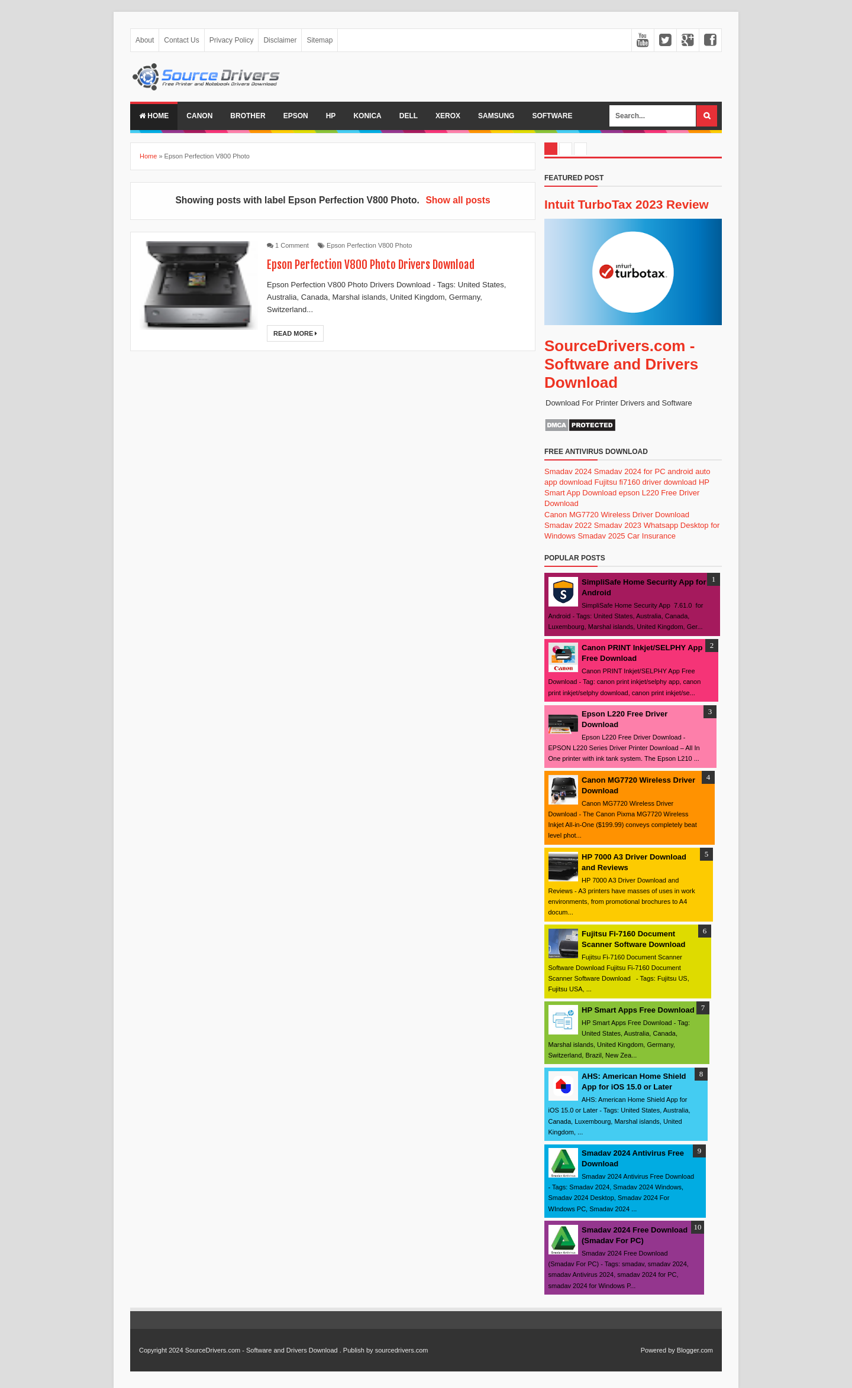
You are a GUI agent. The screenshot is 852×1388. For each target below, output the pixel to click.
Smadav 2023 (617, 525)
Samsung (496, 116)
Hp (331, 116)
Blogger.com (695, 1350)
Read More (295, 333)
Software (552, 116)
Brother (247, 116)
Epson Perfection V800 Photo (369, 245)
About (144, 40)
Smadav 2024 (568, 471)
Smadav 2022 (568, 525)
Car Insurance (651, 535)
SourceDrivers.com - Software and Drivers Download (621, 364)
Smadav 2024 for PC (630, 471)
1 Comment (292, 245)
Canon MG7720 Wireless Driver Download (616, 514)
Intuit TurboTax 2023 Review (626, 204)
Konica (367, 116)
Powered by (658, 1350)
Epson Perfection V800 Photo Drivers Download (374, 264)
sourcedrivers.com (401, 1350)
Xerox (447, 116)
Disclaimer (279, 40)
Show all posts (457, 200)
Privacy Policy (231, 40)
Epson (295, 116)
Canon (199, 116)
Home (154, 116)
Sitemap (319, 40)
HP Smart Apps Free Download (638, 1010)
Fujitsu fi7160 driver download (646, 482)
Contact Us (181, 40)
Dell (408, 116)
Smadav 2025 (601, 535)
